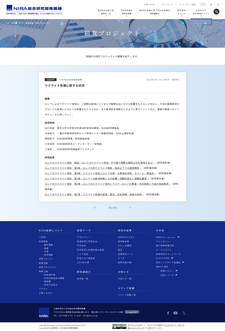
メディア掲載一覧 (127, 294)
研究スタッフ (45, 258)
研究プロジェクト (48, 267)
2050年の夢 (83, 262)
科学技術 (81, 245)
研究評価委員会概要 (54, 278)
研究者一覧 (82, 278)
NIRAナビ (166, 237)
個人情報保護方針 (165, 245)
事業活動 (43, 263)
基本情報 (48, 244)
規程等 (47, 281)
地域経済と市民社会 (87, 241)
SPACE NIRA (163, 258)
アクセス (43, 288)
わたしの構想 (124, 245)
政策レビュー (165, 270)
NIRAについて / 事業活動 (22, 23)
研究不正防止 (51, 284)
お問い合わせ (149, 4)
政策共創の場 (124, 262)
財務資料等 (49, 274)
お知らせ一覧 (124, 278)
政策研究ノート (126, 254)
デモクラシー (83, 237)
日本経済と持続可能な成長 (90, 249)
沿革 (46, 251)
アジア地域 (82, 254)
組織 (46, 248)
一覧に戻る (112, 207)
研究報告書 (123, 241)
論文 (120, 249)
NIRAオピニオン (126, 237)
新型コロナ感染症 (86, 258)
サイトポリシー (164, 241)
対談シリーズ (165, 275)
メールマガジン (164, 249)
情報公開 (43, 271)
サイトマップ (167, 4)
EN (203, 4)
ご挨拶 (42, 237)
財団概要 (43, 241)
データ (121, 258)
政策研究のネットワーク (168, 254)
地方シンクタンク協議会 (168, 262)
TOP (8, 23)
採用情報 (48, 254)
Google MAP (132, 312)
